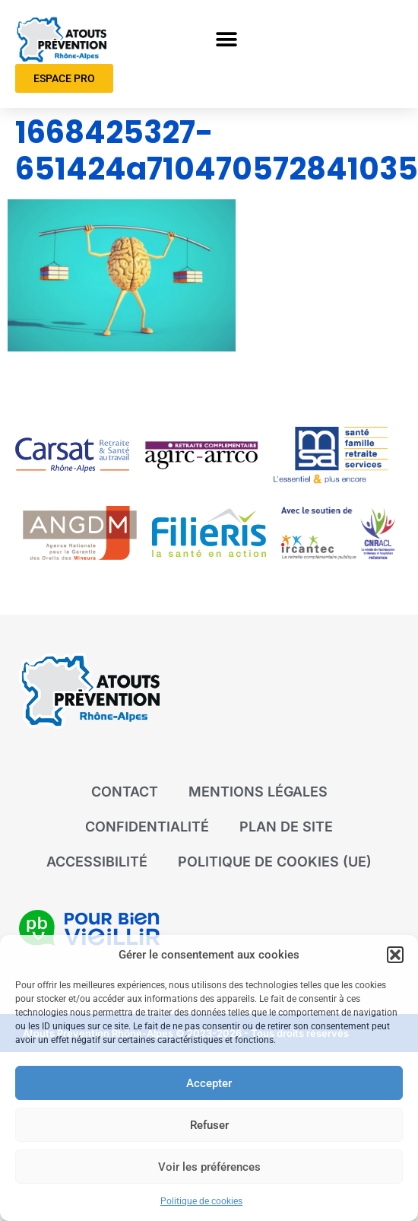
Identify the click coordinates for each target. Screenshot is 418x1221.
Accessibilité (96, 862)
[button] (395, 954)
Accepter (209, 1083)
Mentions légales (258, 792)
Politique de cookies (201, 1201)
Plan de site (286, 827)
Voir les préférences (209, 1167)
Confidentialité (147, 827)
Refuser (209, 1125)
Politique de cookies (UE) (275, 862)
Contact (124, 792)
